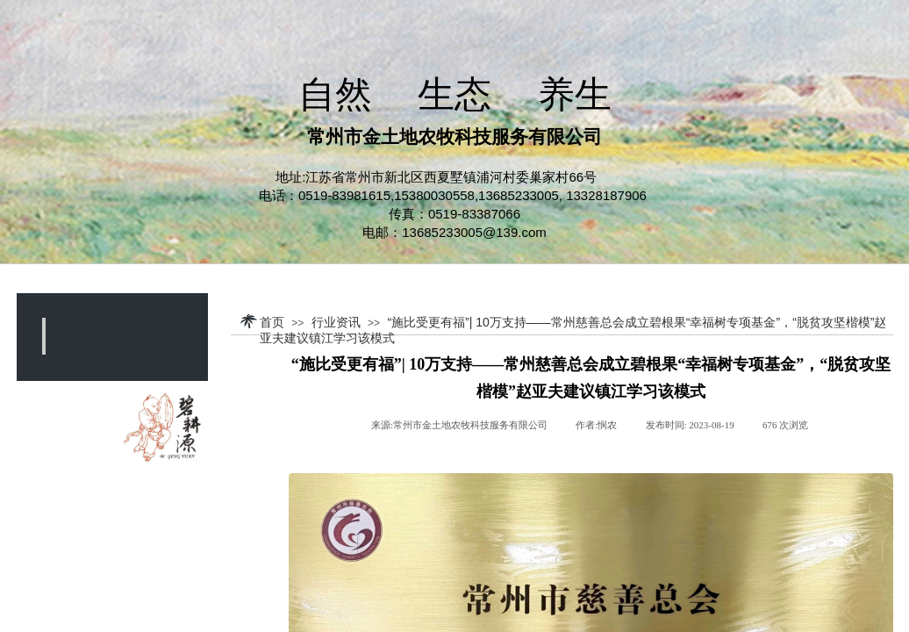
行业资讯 (336, 322)
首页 (272, 322)
